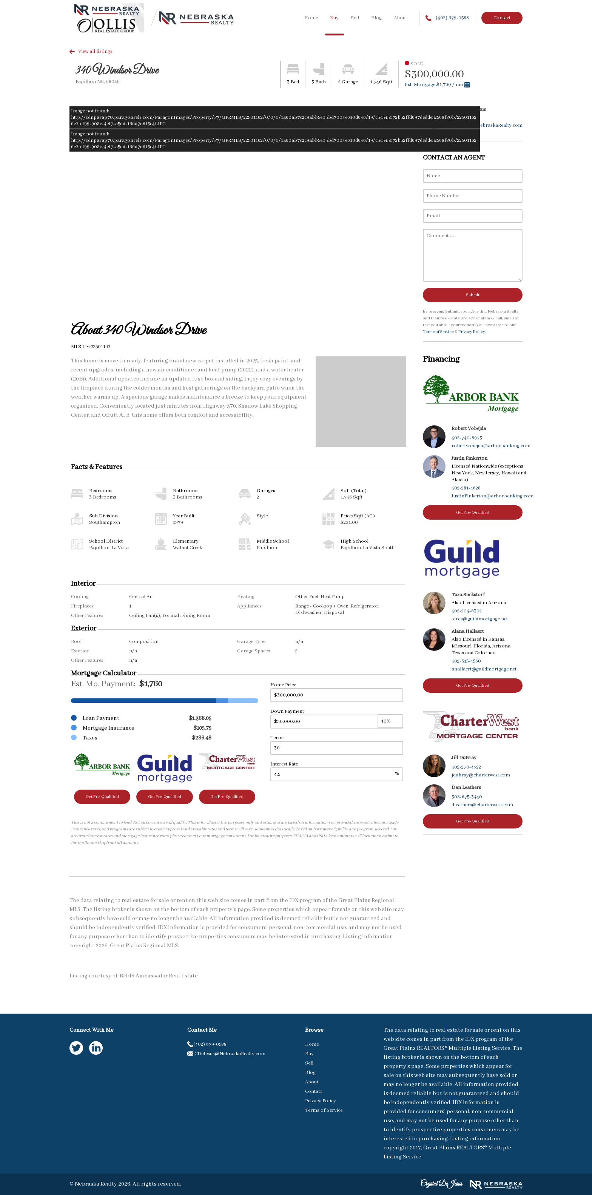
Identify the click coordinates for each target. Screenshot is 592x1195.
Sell (355, 18)
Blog (376, 18)
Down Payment (287, 711)
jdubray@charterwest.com (481, 775)
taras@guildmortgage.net (480, 619)
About (400, 18)
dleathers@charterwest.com (482, 805)
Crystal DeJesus (441, 1184)
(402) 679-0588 (447, 18)
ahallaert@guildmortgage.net (484, 669)
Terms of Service (438, 331)
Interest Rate (284, 764)
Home (311, 18)
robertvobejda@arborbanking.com (491, 446)
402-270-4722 (466, 767)
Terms (277, 738)
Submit (472, 295)
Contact (501, 18)
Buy (334, 18)
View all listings (91, 51)
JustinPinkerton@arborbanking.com (492, 496)
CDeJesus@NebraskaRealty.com (487, 125)
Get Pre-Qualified (102, 796)
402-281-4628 (466, 488)
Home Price (283, 685)
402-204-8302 (467, 611)
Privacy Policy (471, 331)
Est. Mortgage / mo (437, 84)
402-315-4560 (466, 661)
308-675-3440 (467, 797)
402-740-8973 (467, 438)
